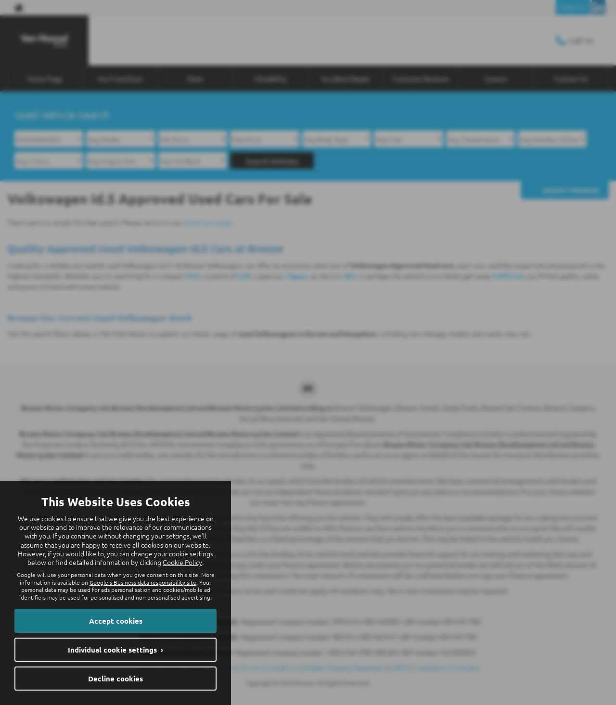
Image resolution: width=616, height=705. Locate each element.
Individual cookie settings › (115, 649)
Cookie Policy (182, 562)
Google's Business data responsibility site (143, 582)
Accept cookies (115, 621)
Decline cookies (115, 678)
